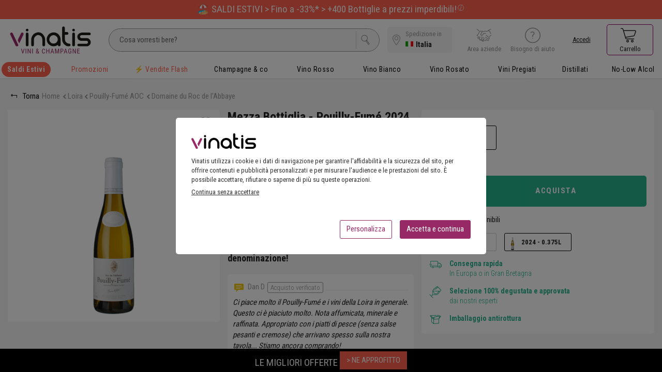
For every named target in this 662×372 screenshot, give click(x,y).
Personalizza (366, 232)
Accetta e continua (435, 232)
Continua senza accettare (225, 195)
